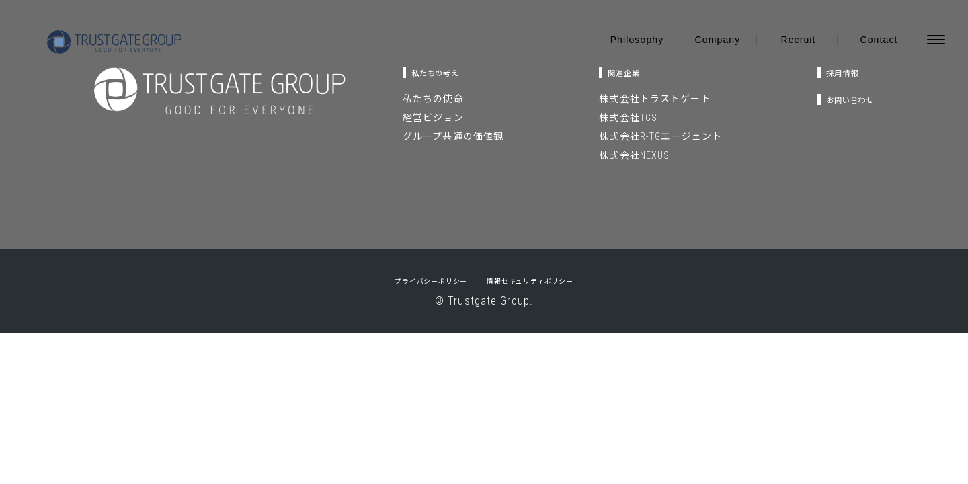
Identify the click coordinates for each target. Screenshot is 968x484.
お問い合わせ (839, 99)
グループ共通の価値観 (453, 136)
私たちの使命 (433, 98)
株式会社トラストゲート (644, 98)
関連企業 (620, 72)
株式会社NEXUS (623, 155)
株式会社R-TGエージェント (649, 136)
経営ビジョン (433, 117)
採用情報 (827, 72)
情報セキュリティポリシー (544, 280)
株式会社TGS (617, 117)
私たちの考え (446, 72)
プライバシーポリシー (414, 280)
